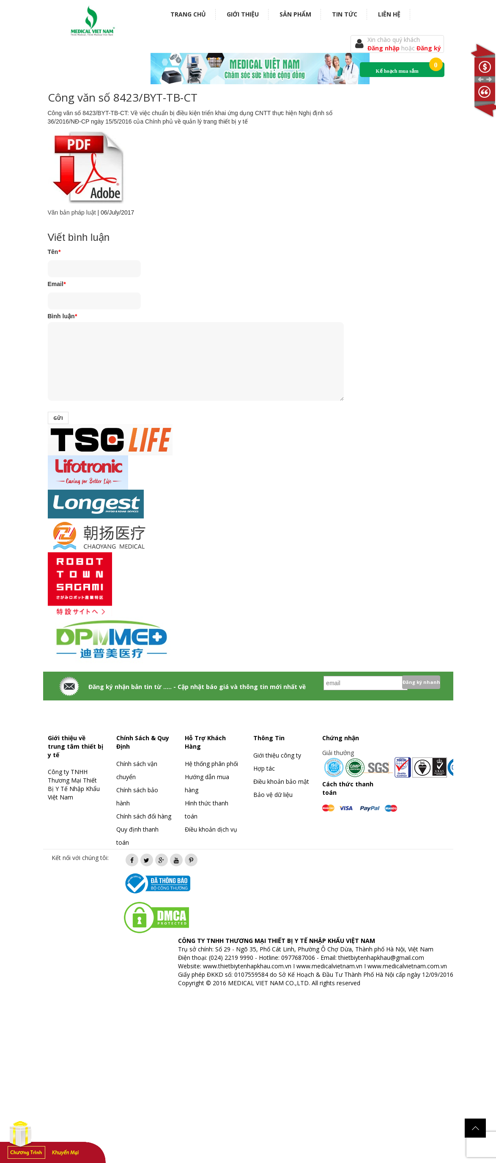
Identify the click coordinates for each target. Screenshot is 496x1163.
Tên (54, 251)
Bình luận (62, 316)
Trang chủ (188, 14)
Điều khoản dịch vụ (211, 829)
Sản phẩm (295, 14)
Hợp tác (264, 768)
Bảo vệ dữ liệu (273, 795)
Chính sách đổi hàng (143, 816)
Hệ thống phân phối (211, 764)
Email (57, 284)
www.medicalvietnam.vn (329, 966)
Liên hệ (389, 14)
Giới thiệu (243, 14)
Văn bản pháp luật (72, 212)
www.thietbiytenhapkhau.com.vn (247, 966)
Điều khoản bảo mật (281, 781)
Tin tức (344, 14)
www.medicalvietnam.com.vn (407, 966)
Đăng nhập (384, 48)
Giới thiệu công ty (277, 755)
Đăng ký (429, 48)
